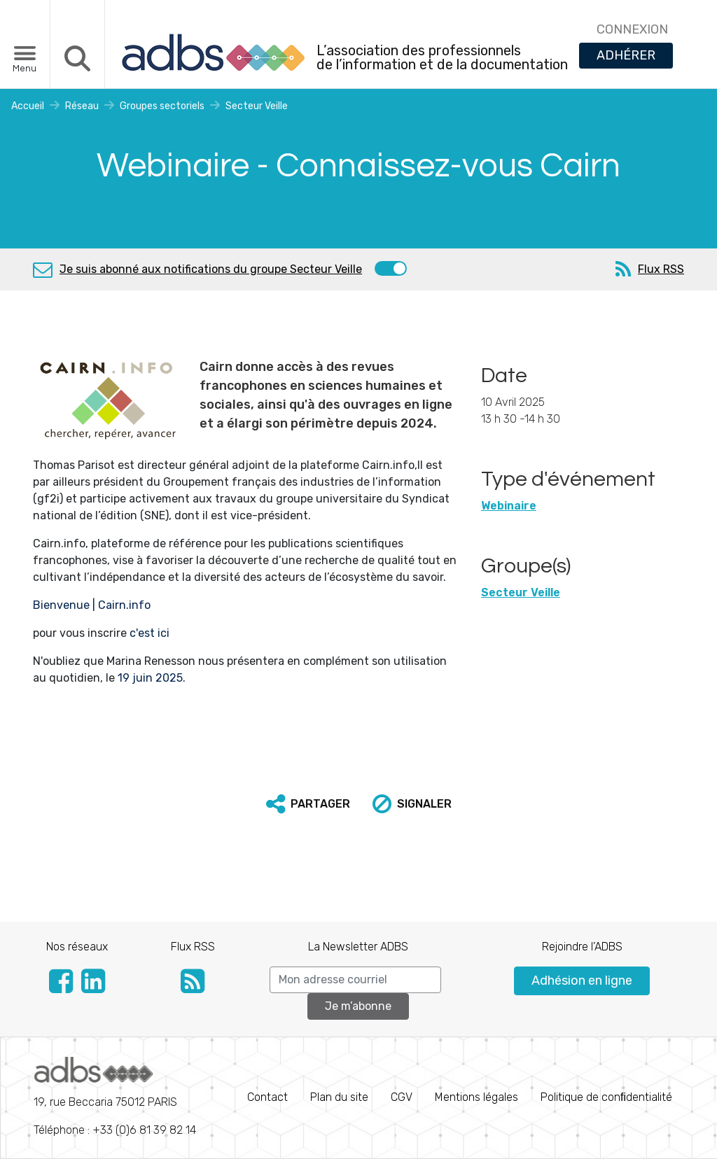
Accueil (27, 106)
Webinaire (508, 505)
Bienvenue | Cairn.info (92, 605)
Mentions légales (476, 1097)
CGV (401, 1097)
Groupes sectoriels (162, 106)
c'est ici (151, 633)
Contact (267, 1097)
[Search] (355, 980)
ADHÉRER (626, 55)
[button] (308, 804)
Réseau (82, 106)
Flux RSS (661, 269)
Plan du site (339, 1097)
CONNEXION (632, 29)
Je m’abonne (358, 1006)
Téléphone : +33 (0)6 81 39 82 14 (115, 1097)
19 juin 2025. (152, 677)
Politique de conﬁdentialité (606, 1097)
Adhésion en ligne (581, 980)
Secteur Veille (256, 106)
